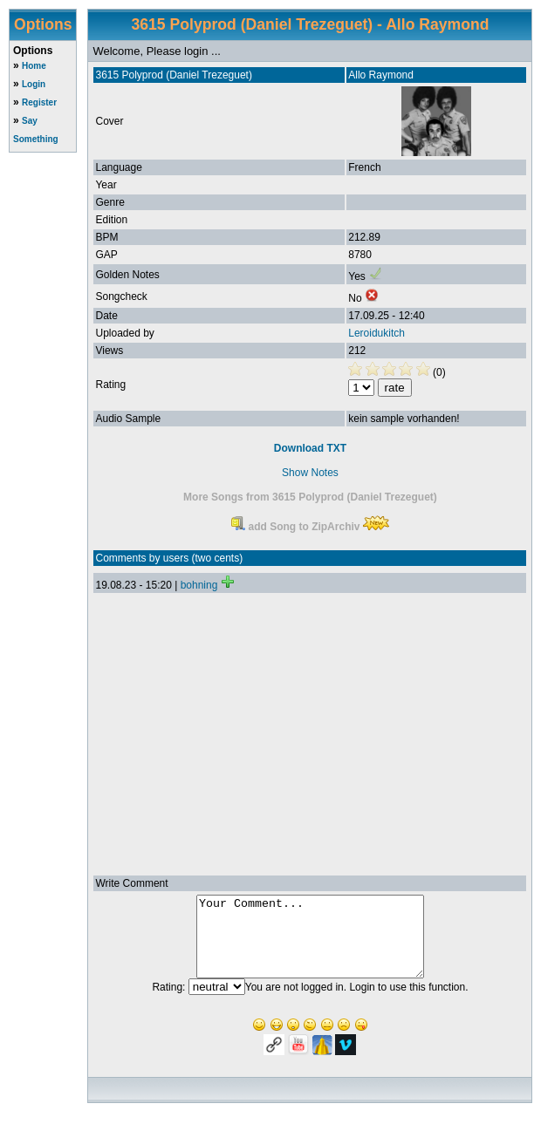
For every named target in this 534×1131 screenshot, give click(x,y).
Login (33, 84)
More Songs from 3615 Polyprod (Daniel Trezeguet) (310, 497)
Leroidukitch (376, 333)
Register (39, 102)
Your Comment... (310, 944)
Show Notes (310, 473)
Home (34, 66)
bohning (199, 585)
